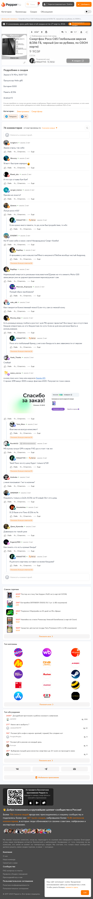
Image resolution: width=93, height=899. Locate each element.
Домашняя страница (9, 19)
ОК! (85, 892)
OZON (32, 55)
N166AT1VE (41, 62)
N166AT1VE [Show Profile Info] (21, 220)
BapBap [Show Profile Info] (19, 250)
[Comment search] (87, 128)
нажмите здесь (72, 887)
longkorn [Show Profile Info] (14, 143)
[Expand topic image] (24, 62)
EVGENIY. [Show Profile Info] (14, 236)
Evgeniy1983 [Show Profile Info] (15, 542)
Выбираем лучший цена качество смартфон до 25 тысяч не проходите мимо (40, 751)
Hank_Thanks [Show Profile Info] (15, 357)
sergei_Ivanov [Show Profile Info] (16, 190)
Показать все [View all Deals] (46, 636)
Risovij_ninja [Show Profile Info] (15, 318)
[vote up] (42, 32)
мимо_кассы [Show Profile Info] (15, 373)
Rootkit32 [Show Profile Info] (14, 443)
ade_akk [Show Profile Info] (13, 302)
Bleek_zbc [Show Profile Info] (14, 174)
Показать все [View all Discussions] (46, 760)
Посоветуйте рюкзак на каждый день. (24, 742)
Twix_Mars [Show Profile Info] (20, 424)
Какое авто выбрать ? (17, 724)
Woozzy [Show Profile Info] (13, 158)
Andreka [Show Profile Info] (13, 477)
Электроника (23, 111)
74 (64, 32)
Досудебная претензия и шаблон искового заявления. (32, 716)
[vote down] (32, 32)
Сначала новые (50, 128)
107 (73, 32)
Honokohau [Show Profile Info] (21, 507)
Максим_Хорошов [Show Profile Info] (24, 287)
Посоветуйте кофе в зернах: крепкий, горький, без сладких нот (34, 733)
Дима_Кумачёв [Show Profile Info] (16, 526)
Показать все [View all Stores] (47, 704)
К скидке (78, 60)
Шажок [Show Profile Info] (13, 205)
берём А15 (40, 378)
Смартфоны (36, 111)
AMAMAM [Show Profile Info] (14, 493)
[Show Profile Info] (6, 142)
